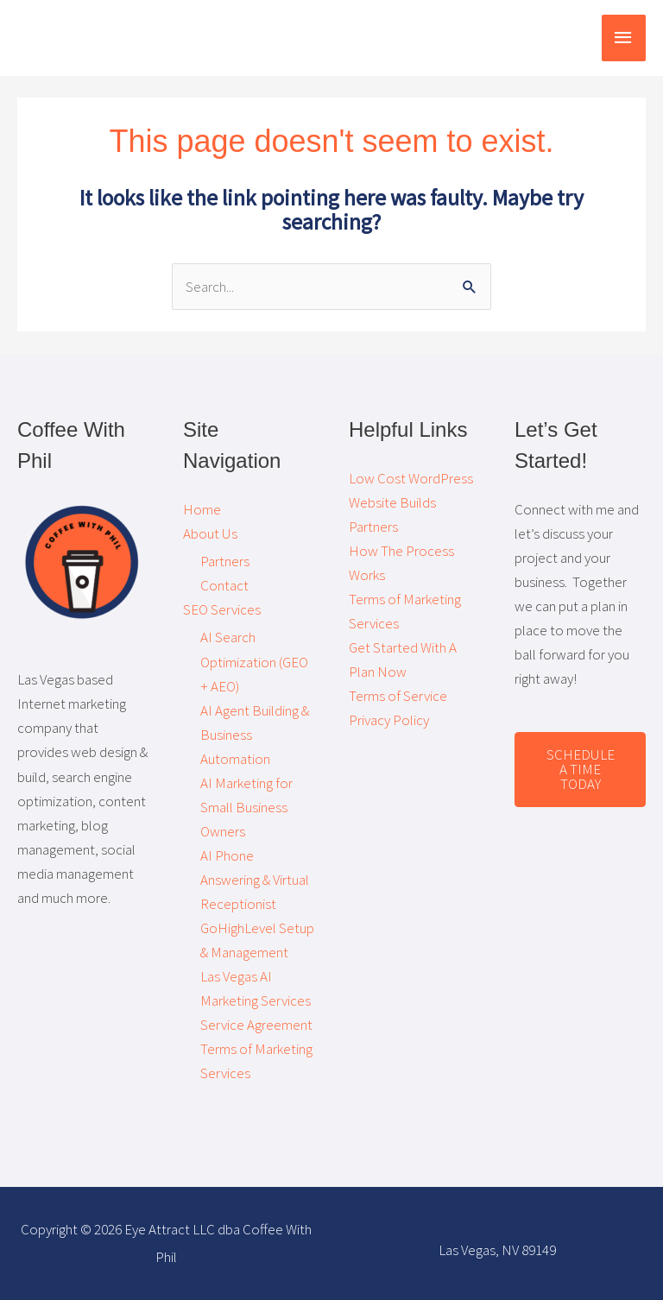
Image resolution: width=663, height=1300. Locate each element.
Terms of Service (398, 695)
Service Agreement (256, 1024)
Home (202, 509)
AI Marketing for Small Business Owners (246, 807)
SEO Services (222, 609)
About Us (210, 533)
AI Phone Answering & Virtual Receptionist (254, 879)
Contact (224, 585)
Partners (224, 561)
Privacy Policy (389, 719)
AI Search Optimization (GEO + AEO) (254, 661)
